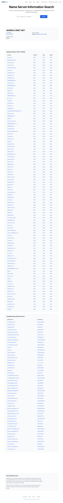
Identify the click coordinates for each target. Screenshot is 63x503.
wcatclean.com (10, 72)
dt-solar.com (10, 245)
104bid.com (10, 194)
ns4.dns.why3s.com (12, 418)
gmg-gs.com (10, 184)
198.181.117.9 (40, 393)
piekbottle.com (10, 243)
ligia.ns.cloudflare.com (12, 388)
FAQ (30, 496)
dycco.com (9, 225)
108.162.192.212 (40, 446)
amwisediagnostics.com (12, 268)
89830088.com (10, 126)
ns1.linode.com (10, 444)
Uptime (37, 2)
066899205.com (11, 116)
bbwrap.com (10, 136)
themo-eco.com (11, 177)
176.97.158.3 (40, 357)
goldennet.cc (10, 133)
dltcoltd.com (10, 210)
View (34, 57)
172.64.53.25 (40, 360)
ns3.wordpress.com (12, 421)
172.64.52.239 (40, 433)
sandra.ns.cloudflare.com (13, 428)
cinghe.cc (9, 141)
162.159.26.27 (40, 337)
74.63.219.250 (40, 449)
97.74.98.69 (40, 324)
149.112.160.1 (40, 380)
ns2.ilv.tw (9, 350)
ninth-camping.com (11, 230)
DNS (34, 2)
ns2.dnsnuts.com (11, 352)
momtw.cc (9, 100)
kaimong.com (10, 151)
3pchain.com (10, 250)
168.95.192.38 (40, 367)
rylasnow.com (10, 174)
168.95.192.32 (40, 355)
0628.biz (9, 118)
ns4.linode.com (10, 372)
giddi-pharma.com (11, 60)
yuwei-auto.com (11, 263)
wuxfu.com (10, 240)
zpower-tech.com (11, 294)
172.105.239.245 (41, 418)
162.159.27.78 (40, 416)
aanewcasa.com (11, 299)
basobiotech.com (11, 248)
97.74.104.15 (40, 413)
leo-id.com (9, 57)
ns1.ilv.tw (9, 347)
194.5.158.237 (40, 383)
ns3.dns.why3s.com (11, 329)
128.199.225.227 (41, 350)
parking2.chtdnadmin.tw (12, 390)
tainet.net (9, 309)
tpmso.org (9, 70)
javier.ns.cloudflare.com (12, 408)
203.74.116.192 (9, 34)
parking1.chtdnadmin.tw (12, 339)
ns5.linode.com (10, 436)
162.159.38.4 (40, 388)
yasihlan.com (10, 266)
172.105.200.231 (41, 400)
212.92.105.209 (40, 352)
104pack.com (10, 75)
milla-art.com (10, 93)
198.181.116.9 (40, 426)
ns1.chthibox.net (11, 322)
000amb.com (10, 288)
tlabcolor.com (10, 113)
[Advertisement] (31, 23)
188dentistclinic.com (12, 123)
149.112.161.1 (40, 423)
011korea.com (10, 83)
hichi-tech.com (10, 62)
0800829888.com (11, 80)
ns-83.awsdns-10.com (12, 345)
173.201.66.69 (40, 406)
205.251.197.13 (40, 375)
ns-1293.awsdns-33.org (12, 375)
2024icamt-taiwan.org (12, 131)
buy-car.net (10, 276)
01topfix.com (10, 205)
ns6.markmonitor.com (12, 357)
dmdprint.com (10, 138)
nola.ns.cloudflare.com (12, 446)
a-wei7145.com (10, 156)
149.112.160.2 (40, 398)
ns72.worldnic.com (11, 416)
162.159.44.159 (40, 441)
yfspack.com (10, 291)
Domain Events (44, 2)
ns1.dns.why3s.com (11, 342)
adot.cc (9, 271)
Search (43, 16)
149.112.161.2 (40, 439)
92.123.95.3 (40, 327)
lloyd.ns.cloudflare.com (12, 431)
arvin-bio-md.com (11, 217)
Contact (38, 496)
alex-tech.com (10, 149)
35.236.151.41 (40, 342)
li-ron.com (9, 253)
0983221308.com (11, 154)
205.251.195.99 (40, 411)
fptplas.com (10, 301)
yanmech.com (10, 202)
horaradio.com (10, 306)
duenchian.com (10, 159)
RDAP (30, 2)
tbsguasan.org (10, 144)
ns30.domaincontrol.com (13, 334)
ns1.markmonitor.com (12, 380)
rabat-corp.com (11, 207)
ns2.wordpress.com (12, 393)
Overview (25, 496)
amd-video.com (10, 238)
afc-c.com (9, 98)
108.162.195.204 (41, 408)
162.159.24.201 (40, 395)
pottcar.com (10, 105)
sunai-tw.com (10, 65)
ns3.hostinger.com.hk (12, 383)
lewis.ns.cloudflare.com (12, 441)
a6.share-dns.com (11, 360)
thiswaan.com (10, 215)
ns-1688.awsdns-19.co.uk (13, 378)
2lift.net (9, 278)
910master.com (10, 77)
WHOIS (26, 2)
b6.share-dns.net (11, 433)
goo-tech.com (10, 179)
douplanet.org (10, 182)
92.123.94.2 (40, 444)
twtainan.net (10, 273)
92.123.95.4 (40, 372)
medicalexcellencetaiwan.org (14, 111)
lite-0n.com (10, 296)
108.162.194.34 (40, 428)
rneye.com (9, 235)
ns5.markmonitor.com (12, 398)
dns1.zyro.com (10, 395)
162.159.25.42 (40, 403)
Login (60, 2)
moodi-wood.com (11, 121)
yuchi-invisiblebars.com (12, 233)
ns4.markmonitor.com (12, 385)
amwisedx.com (10, 304)
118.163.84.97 (40, 347)
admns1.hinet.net (11, 355)
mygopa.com (10, 108)
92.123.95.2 (40, 436)
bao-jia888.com (11, 220)
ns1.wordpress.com (11, 426)
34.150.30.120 (40, 329)
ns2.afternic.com (11, 406)
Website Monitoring (53, 2)
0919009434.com (11, 95)
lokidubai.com (10, 197)
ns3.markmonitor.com (12, 423)
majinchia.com (10, 164)
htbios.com (9, 187)
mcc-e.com (10, 283)
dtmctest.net (10, 88)
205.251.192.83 (40, 345)
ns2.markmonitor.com (12, 332)
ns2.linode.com (10, 365)
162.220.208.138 (41, 339)
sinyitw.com (10, 189)
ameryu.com (10, 161)
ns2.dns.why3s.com (11, 400)
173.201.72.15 (40, 334)
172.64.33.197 (40, 431)
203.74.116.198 (40, 322)
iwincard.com (10, 227)
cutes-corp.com (11, 222)
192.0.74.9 (39, 421)
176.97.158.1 (40, 332)
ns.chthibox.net (10, 367)
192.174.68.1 (40, 385)
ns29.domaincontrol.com (13, 413)
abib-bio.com (10, 166)
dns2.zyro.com (10, 403)
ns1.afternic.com (11, 324)
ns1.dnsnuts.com (11, 449)
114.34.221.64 (40, 370)
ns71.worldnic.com (11, 337)
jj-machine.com (10, 128)
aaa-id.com (9, 199)
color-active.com (11, 192)
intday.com (9, 281)
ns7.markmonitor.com (12, 439)
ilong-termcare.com (12, 258)
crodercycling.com (11, 67)
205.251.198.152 (40, 378)
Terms (33, 496)
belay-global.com (11, 260)
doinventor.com (11, 146)
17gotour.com (10, 255)
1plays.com (10, 212)
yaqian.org (9, 90)
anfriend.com (10, 103)
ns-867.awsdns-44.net (12, 411)
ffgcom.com (10, 169)
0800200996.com (11, 85)
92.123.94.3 (40, 365)
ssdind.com (10, 172)
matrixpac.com (10, 286)
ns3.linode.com (10, 327)
